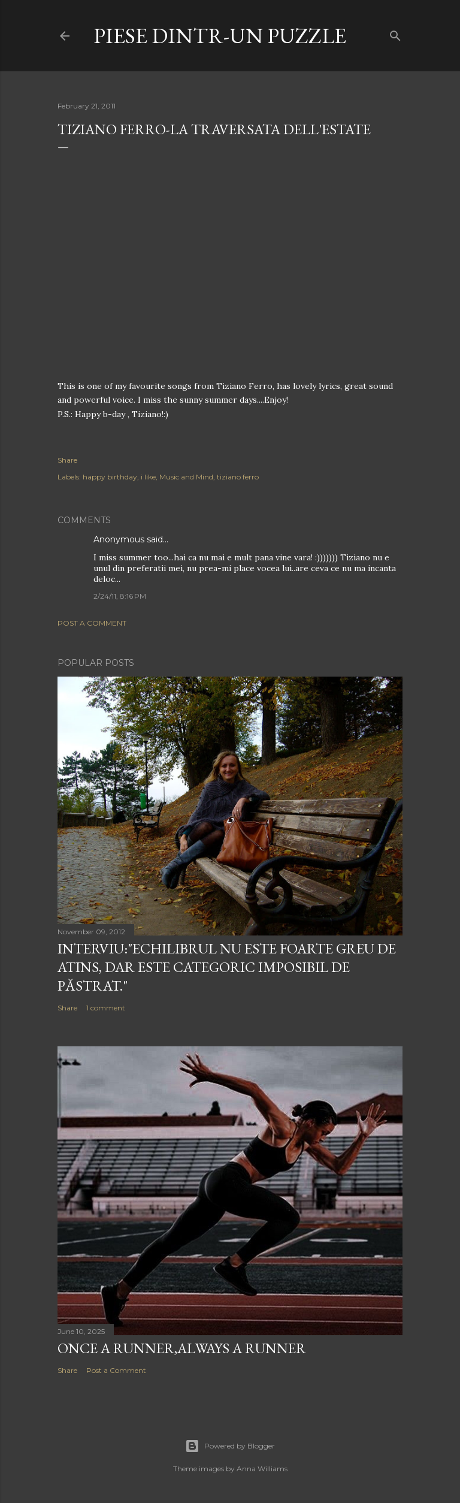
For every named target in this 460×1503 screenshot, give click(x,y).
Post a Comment (92, 622)
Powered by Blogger (230, 1446)
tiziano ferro (238, 476)
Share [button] (67, 459)
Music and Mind (186, 476)
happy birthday (110, 476)
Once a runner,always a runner (182, 1348)
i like (148, 476)
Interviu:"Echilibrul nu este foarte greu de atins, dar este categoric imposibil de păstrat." (227, 967)
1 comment (105, 1007)
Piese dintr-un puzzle (219, 36)
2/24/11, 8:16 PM (119, 595)
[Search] (395, 33)
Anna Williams (262, 1468)
